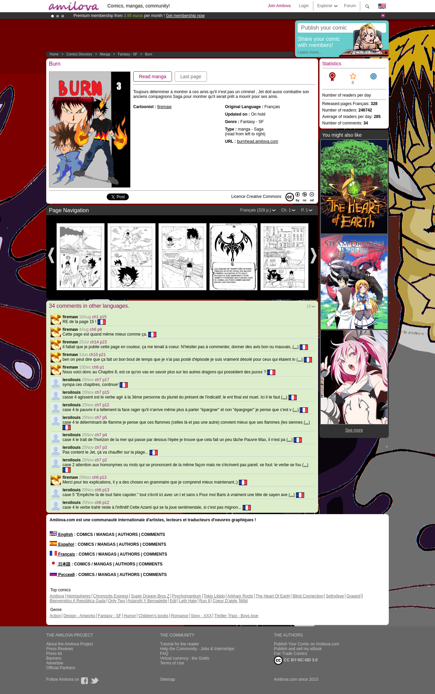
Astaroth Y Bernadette (147, 600)
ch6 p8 (96, 329)
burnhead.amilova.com (257, 141)
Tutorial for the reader (179, 644)
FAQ (164, 653)
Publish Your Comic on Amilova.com (306, 644)
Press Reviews (59, 648)
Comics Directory (79, 54)
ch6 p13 (99, 477)
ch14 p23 (98, 342)
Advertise (54, 663)
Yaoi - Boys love (243, 615)
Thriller (221, 615)
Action (55, 615)
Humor (130, 615)
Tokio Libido (214, 596)
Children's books (153, 615)
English (61, 534)
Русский (62, 574)
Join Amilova (279, 5)
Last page (191, 76)
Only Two (116, 600)
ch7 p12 (102, 405)
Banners (54, 658)
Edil (173, 600)
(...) (296, 346)
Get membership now (185, 15)
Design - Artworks (79, 615)
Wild (243, 600)
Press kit (54, 653)
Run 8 (204, 600)
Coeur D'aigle (226, 600)
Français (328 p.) (255, 210)
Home (54, 54)
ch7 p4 (101, 435)
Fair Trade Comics (290, 653)
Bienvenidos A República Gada (78, 600)
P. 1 (304, 210)
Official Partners (60, 667)
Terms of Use (172, 663)
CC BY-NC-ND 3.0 (296, 660)
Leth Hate (188, 600)
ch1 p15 (99, 317)
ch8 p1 (98, 367)
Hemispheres (79, 596)
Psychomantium (186, 596)
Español (62, 544)
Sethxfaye (335, 596)
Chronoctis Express (110, 596)
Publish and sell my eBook (298, 648)
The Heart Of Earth (273, 596)
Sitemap (167, 679)
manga (105, 54)
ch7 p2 (101, 460)
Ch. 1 (286, 210)
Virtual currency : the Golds (184, 658)
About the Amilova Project (69, 644)
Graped (353, 596)
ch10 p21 (97, 354)
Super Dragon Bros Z (150, 596)
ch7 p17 (102, 379)
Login (304, 5)
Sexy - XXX (201, 615)
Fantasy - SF (127, 54)
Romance (179, 615)
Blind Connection (308, 596)
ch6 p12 (102, 502)
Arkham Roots (240, 596)
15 (308, 306)
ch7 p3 (101, 447)
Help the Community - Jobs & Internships (197, 648)
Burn (148, 54)
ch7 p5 (101, 417)
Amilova (57, 596)
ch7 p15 (102, 392)
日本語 (60, 564)
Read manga (152, 76)
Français (62, 554)
